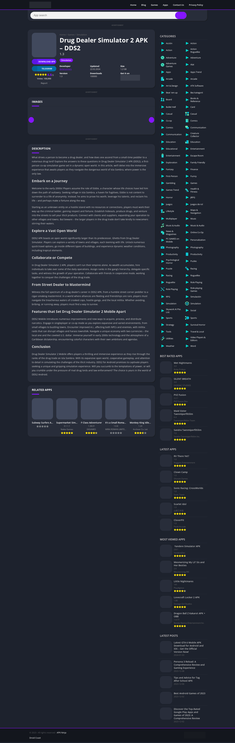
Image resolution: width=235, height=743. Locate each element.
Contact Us (178, 4)
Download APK (43, 62)
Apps (165, 4)
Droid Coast (35, 738)
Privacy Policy (196, 4)
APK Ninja (61, 733)
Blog (143, 4)
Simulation (82, 35)
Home (133, 4)
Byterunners (66, 70)
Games (154, 4)
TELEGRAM (42, 69)
